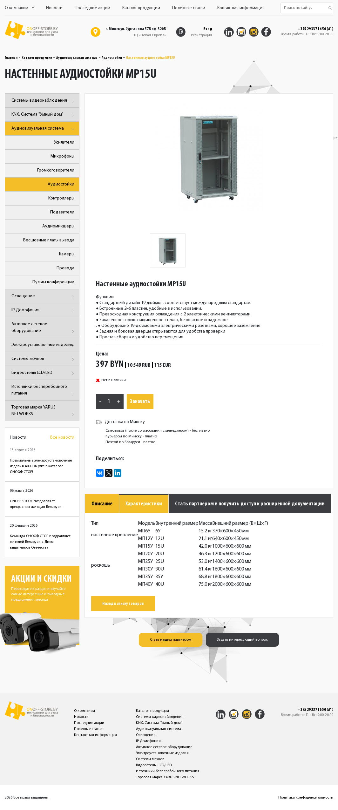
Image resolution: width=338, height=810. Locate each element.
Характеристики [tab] (143, 504)
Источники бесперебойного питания (43, 391)
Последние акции (92, 8)
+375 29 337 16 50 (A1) (315, 29)
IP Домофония (43, 311)
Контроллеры (61, 198)
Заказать (140, 402)
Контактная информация (241, 8)
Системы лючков (43, 359)
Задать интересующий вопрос (242, 640)
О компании (19, 8)
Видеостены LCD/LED (43, 373)
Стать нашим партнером (170, 640)
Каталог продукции (141, 8)
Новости (54, 8)
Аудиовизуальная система (77, 58)
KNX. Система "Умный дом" (43, 115)
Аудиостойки (112, 58)
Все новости (62, 437)
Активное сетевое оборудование (43, 328)
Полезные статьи (188, 8)
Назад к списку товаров (123, 603)
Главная (11, 58)
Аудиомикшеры (58, 226)
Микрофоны (62, 156)
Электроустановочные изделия (43, 345)
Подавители (62, 212)
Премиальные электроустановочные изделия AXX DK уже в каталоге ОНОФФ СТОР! (41, 466)
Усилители (64, 142)
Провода (65, 268)
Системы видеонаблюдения (43, 101)
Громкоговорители (55, 170)
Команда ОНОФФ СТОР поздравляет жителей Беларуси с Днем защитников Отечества (40, 542)
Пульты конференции (53, 282)
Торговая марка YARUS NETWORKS (43, 412)
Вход (207, 29)
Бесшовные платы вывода (48, 240)
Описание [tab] (101, 504)
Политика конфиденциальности (305, 798)
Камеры (66, 254)
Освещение (43, 297)
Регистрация (201, 35)
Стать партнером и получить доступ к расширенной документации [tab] (250, 504)
